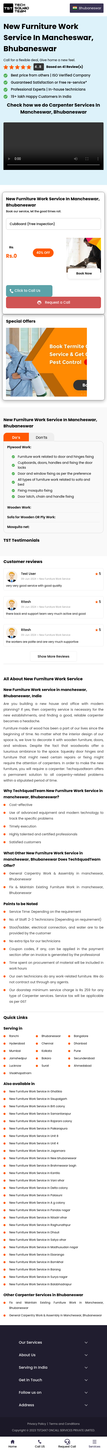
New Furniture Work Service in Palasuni (35, 1195)
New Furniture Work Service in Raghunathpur (40, 1225)
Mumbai (15, 1051)
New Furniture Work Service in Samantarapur (40, 1114)
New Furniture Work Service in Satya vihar (37, 1240)
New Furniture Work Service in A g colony (37, 1203)
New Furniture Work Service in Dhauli (34, 1232)
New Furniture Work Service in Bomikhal (36, 1262)
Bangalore (81, 1036)
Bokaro (46, 1058)
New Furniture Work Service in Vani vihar (36, 1180)
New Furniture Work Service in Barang (35, 1269)
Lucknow (15, 1066)
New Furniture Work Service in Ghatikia (35, 1091)
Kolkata (47, 1051)
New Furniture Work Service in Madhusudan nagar (43, 1247)
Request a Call (57, 302)
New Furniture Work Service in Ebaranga (36, 1255)
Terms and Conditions (64, 1424)
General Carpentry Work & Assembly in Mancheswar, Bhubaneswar (55, 1315)
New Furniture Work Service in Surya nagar (38, 1277)
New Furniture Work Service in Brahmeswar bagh (42, 1166)
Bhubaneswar (51, 1036)
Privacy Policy (36, 1424)
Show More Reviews (54, 656)
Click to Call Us (27, 290)
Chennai (47, 1043)
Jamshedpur (18, 1058)
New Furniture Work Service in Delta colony (38, 1188)
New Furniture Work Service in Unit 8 (33, 1136)
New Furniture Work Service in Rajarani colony (40, 1121)
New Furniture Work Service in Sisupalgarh (38, 1099)
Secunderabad (84, 1058)
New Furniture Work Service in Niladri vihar (38, 1217)
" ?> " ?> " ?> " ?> (53, 224)
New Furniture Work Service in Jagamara (37, 1151)
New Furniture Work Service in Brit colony (37, 1106)
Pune (77, 1051)
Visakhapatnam (20, 1073)
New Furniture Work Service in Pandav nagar (39, 1210)
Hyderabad (17, 1043)
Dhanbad (80, 1043)
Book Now (84, 273)
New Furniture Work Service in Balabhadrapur (40, 1284)
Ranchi (14, 1036)
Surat (45, 1066)
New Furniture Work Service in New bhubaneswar (42, 1158)
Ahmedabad (83, 1066)
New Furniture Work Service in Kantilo (34, 1173)
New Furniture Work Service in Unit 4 (33, 1143)
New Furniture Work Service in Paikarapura (38, 1128)
